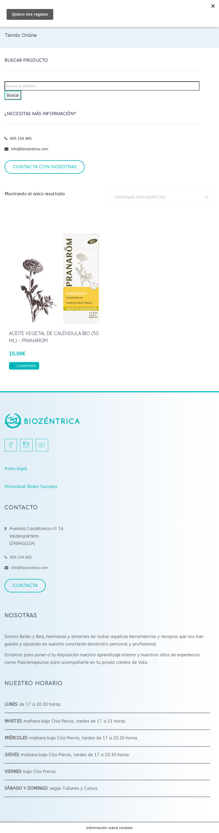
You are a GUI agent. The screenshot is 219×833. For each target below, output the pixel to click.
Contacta (25, 585)
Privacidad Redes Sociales (30, 486)
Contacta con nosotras (45, 166)
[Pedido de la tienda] (162, 197)
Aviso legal (15, 468)
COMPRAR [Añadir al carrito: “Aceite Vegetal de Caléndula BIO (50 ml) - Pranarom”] (26, 366)
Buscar (13, 95)
